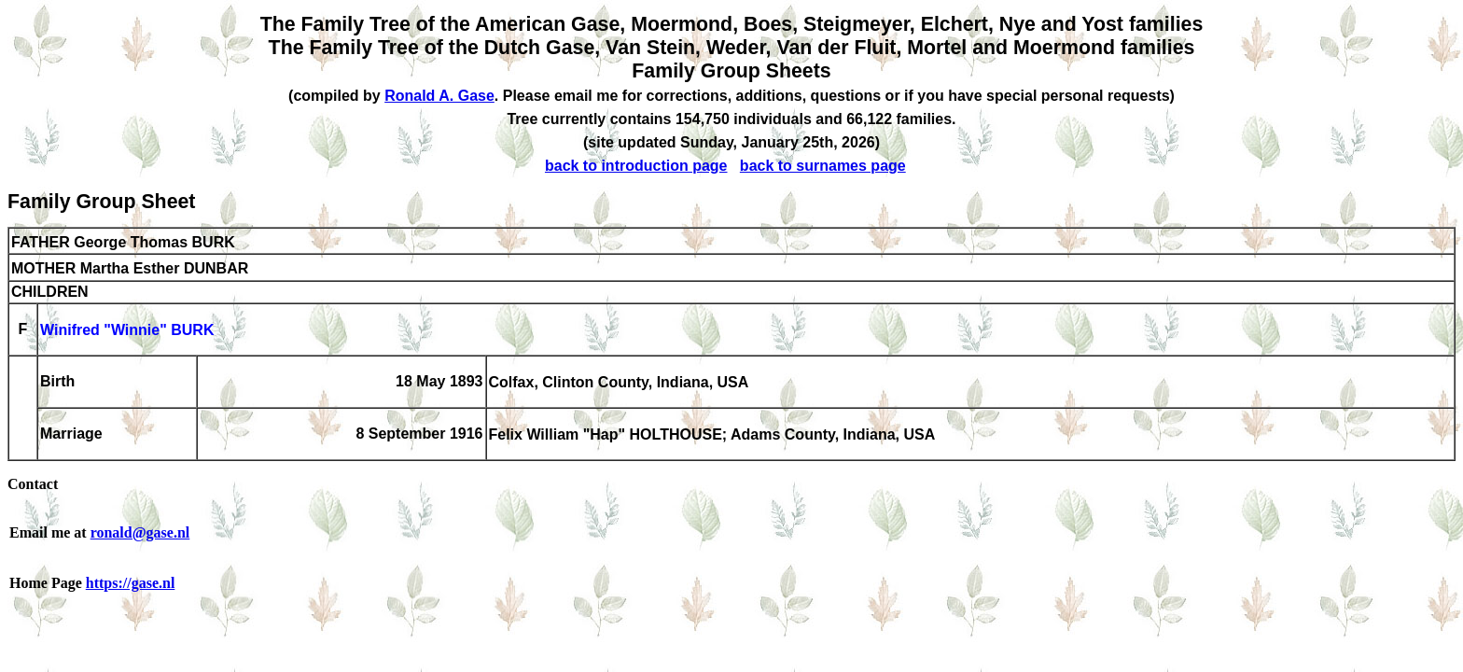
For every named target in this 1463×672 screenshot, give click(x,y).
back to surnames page (823, 166)
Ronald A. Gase (439, 96)
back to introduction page (636, 166)
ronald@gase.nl (140, 532)
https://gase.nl (130, 583)
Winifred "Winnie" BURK (127, 331)
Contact (32, 484)
